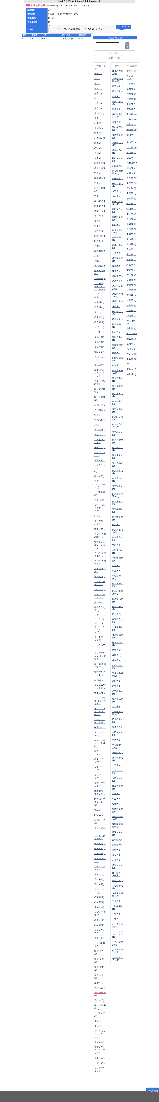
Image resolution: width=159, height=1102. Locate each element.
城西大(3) (116, 804)
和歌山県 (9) (132, 163)
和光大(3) (116, 855)
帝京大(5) (116, 706)
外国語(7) (98, 123)
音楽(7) (97, 118)
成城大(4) (116, 660)
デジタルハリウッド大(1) (117, 934)
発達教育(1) (99, 476)
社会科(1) (98, 516)
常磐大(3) (116, 686)
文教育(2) (98, 231)
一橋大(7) (116, 919)
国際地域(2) (99, 251)
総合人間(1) (99, 460)
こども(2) (98, 332)
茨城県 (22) (131, 99)
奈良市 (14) (131, 124)
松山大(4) (116, 332)
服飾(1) (97, 1026)
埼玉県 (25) (131, 339)
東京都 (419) (131, 71)
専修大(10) (117, 727)
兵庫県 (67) (131, 84)
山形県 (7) (131, 193)
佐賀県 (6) (131, 290)
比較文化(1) (99, 447)
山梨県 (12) (131, 234)
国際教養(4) (99, 163)
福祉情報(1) (99, 925)
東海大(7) (116, 352)
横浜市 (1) (131, 369)
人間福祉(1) (99, 602)
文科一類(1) (99, 337)
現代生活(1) (99, 1000)
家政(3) (97, 221)
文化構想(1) (99, 365)
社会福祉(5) (99, 138)
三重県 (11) (131, 158)
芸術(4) (97, 183)
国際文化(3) (99, 206)
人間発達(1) (99, 988)
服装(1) (97, 1021)
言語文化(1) (99, 352)
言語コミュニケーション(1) (99, 484)
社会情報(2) (99, 278)
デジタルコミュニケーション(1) (99, 1034)
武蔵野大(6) (117, 301)
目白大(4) (116, 225)
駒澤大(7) (116, 96)
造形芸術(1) (99, 1058)
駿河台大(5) (117, 91)
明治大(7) (116, 565)
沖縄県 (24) (131, 316)
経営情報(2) (99, 322)
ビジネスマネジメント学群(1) (99, 711)
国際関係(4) (99, 178)
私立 (117, 53)
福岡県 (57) (131, 89)
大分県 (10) (131, 275)
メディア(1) (99, 1063)
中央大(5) (116, 901)
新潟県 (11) (131, 280)
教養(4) (97, 143)
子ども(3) (98, 216)
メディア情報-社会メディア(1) (100, 701)
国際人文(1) (99, 848)
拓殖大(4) (116, 650)
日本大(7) (116, 614)
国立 (110, 53)
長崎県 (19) (131, 229)
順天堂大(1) (117, 109)
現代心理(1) (99, 405)
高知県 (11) (131, 224)
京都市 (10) (131, 285)
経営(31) (98, 88)
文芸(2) (97, 256)
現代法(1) (98, 680)
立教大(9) (116, 196)
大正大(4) (116, 765)
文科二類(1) (99, 342)
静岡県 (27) (131, 209)
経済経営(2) (99, 317)
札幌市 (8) (131, 349)
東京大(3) (116, 524)
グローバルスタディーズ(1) (99, 508)
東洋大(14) (117, 365)
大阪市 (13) (131, 354)
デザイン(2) (99, 327)
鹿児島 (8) (131, 188)
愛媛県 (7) (131, 270)
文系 (110, 57)
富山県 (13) (131, 239)
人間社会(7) (99, 113)
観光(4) (97, 173)
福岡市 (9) (131, 344)
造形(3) (97, 226)
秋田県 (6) (131, 300)
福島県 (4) (131, 305)
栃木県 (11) (131, 259)
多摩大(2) (116, 793)
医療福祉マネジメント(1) (99, 802)
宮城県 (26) (131, 94)
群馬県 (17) (131, 168)
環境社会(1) (99, 938)
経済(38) (98, 73)
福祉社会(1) (99, 853)
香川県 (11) (131, 219)
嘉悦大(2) (116, 850)
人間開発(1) (99, 410)
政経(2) (97, 297)
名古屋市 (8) (132, 333)
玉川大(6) (116, 253)
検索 (127, 45)
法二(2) (97, 312)
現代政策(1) (99, 843)
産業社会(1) (99, 907)
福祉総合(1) (99, 874)
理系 (118, 58)
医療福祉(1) (99, 727)
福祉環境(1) (99, 902)
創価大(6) (116, 860)
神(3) (96, 196)
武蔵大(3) (116, 306)
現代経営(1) (99, 879)
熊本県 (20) (131, 147)
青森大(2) (116, 122)
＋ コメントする (123, 26)
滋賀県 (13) (131, 183)
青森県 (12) (131, 249)
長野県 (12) (131, 178)
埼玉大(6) (116, 799)
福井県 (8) (131, 198)
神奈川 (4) (131, 374)
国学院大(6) (117, 840)
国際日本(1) (99, 529)
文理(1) (97, 425)
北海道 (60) (131, 119)
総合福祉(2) (99, 307)
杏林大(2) (116, 545)
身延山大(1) (117, 166)
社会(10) (98, 103)
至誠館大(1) (117, 178)
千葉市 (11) (131, 104)
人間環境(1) (99, 576)
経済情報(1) (99, 897)
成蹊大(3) (116, 655)
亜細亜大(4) (117, 880)
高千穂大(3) (117, 86)
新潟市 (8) (131, 173)
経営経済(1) (99, 920)
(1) (127, 364)
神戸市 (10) (131, 129)
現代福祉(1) (99, 589)
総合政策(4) (99, 168)
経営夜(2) (98, 241)
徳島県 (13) (131, 310)
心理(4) (97, 148)
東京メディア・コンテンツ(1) (99, 1050)
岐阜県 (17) (131, 203)
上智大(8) (116, 914)
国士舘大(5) (117, 845)
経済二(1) (98, 815)
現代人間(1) (99, 884)
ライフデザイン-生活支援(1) (100, 656)
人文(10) (98, 108)
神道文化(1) (99, 434)
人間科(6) (98, 128)
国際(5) (97, 133)
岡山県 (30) (131, 142)
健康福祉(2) (99, 302)
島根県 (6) (131, 244)
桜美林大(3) (117, 319)
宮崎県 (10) (131, 295)
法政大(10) (117, 281)
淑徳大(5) (116, 266)
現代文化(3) (99, 201)
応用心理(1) (99, 500)
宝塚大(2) (116, 740)
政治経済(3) (99, 211)
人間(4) (97, 153)
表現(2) (97, 261)
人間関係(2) (99, 266)
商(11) (97, 98)
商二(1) (97, 810)
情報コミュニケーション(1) (99, 545)
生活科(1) (98, 983)
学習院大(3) (117, 752)
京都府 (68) (131, 114)
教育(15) (98, 93)
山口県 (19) (131, 214)
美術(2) (97, 246)
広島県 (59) (131, 109)
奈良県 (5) (131, 328)
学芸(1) (97, 415)
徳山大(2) (116, 681)
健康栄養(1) (99, 1042)
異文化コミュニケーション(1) (99, 373)
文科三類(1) (99, 347)
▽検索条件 (152, 1090)
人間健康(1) (99, 430)
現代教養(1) (99, 420)
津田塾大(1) (117, 276)
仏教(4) (97, 158)
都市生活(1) (99, 693)
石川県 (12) (131, 152)
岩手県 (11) (131, 254)
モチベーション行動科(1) (99, 743)
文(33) (97, 78)
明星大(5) (116, 571)
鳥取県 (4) (131, 265)
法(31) (97, 83)
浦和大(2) (116, 271)
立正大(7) (116, 191)
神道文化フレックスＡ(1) (99, 468)
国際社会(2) (99, 236)
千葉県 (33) (131, 359)
